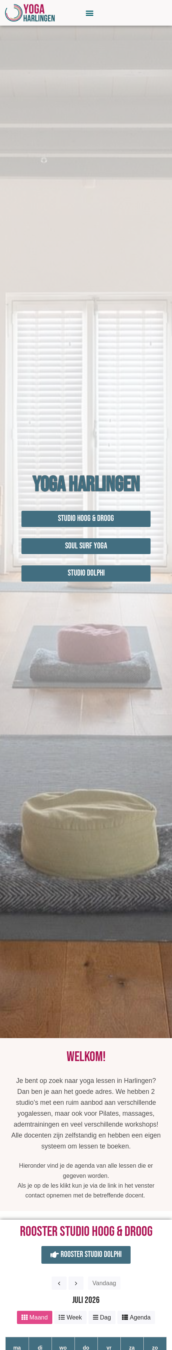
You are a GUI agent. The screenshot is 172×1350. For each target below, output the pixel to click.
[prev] (59, 1283)
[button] (90, 12)
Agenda (140, 1317)
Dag (105, 1317)
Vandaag (104, 1283)
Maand (38, 1317)
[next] (76, 1283)
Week (74, 1317)
